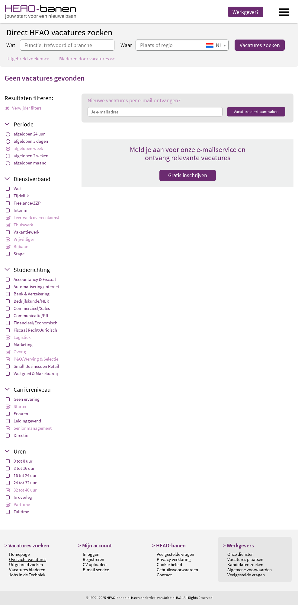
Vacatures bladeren (27, 569)
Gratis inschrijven (187, 175)
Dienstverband (32, 179)
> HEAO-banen (169, 545)
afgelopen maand (26, 163)
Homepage (19, 554)
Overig (16, 352)
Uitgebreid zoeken (26, 564)
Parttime (18, 504)
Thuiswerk (19, 225)
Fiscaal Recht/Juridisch (31, 330)
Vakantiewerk (22, 232)
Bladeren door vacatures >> (87, 59)
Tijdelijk (17, 196)
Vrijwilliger (20, 239)
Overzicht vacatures (27, 559)
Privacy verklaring (174, 559)
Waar (126, 45)
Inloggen (91, 554)
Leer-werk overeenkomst (32, 217)
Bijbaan (17, 246)
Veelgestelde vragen (175, 554)
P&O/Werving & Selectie (32, 359)
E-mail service (96, 569)
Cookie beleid (169, 564)
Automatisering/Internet (32, 286)
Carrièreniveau (32, 389)
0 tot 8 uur (19, 461)
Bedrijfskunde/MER (27, 301)
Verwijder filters (23, 108)
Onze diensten (240, 554)
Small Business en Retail (32, 366)
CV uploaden (95, 564)
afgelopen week (24, 148)
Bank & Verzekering (28, 294)
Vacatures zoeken (260, 45)
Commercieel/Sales (28, 308)
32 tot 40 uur (21, 490)
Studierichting (32, 269)
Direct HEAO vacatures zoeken (59, 32)
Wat (10, 45)
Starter (16, 406)
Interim (16, 210)
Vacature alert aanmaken (256, 111)
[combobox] (216, 45)
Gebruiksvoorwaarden (177, 569)
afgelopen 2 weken (27, 155)
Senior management (29, 428)
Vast (14, 188)
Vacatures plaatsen (245, 559)
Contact (164, 574)
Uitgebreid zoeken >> (27, 59)
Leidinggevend (23, 421)
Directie (17, 435)
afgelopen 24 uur (25, 134)
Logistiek (18, 337)
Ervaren (17, 413)
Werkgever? (245, 11)
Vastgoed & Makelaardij (32, 373)
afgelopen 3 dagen (27, 141)
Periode (24, 124)
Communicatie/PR (27, 315)
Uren (20, 451)
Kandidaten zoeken (245, 564)
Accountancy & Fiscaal (31, 279)
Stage (15, 253)
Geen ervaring (23, 399)
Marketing (19, 344)
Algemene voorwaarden (249, 569)
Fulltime (17, 511)
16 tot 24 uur (21, 475)
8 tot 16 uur (20, 468)
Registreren (93, 559)
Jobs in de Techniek (27, 574)
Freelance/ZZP (23, 203)
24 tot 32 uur (21, 483)
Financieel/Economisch (31, 323)
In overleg (19, 497)
